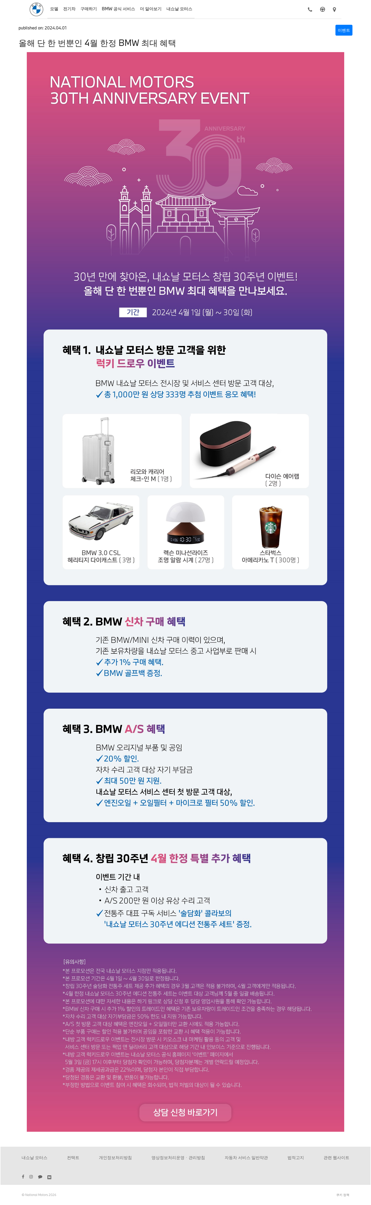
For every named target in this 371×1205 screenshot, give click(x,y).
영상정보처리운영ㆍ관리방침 (178, 1157)
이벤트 (344, 30)
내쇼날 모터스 (34, 1157)
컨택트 (73, 1157)
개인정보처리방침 (115, 1157)
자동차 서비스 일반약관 (246, 1157)
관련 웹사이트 (336, 1157)
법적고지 (296, 1157)
